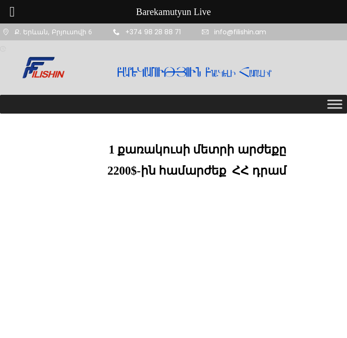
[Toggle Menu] (334, 104)
